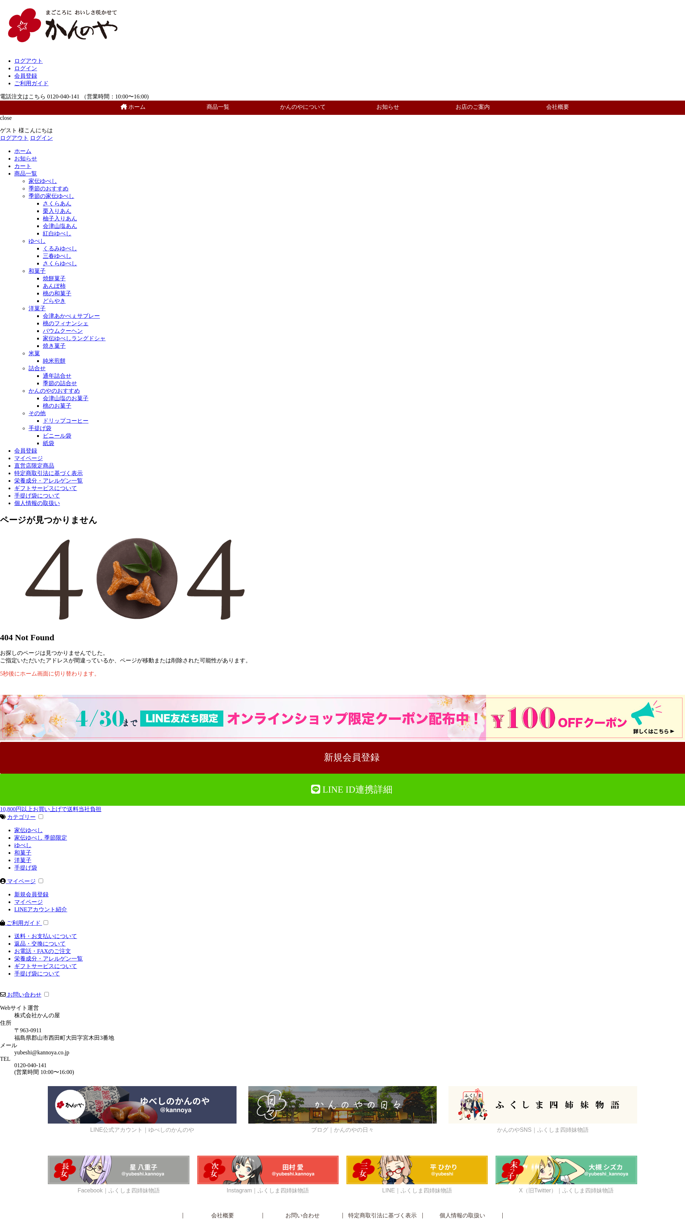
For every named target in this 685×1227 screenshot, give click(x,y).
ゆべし (37, 241)
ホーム (133, 107)
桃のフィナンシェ (65, 323)
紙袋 (48, 443)
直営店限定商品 (34, 466)
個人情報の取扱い (37, 503)
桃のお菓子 (57, 406)
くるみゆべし (60, 248)
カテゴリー (21, 817)
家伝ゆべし (43, 181)
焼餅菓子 (54, 278)
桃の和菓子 (57, 293)
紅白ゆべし (57, 233)
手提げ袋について (37, 496)
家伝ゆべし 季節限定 (40, 838)
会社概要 (557, 107)
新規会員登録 (31, 894)
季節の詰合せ (60, 383)
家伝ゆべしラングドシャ (74, 338)
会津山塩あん (60, 226)
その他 (37, 413)
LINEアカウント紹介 (40, 909)
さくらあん (57, 203)
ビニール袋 (57, 436)
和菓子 (37, 271)
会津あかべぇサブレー (71, 316)
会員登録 (25, 76)
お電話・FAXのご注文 (42, 951)
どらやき (54, 301)
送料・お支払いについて (45, 936)
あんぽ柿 (54, 286)
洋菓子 (37, 308)
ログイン (25, 68)
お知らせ (387, 107)
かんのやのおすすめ (54, 391)
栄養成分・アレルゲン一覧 (48, 481)
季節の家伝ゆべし (51, 196)
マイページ (28, 458)
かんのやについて (303, 107)
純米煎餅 (54, 361)
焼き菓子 (54, 346)
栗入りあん (57, 211)
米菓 (34, 353)
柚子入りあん (60, 218)
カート (22, 166)
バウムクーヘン (63, 331)
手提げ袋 (40, 428)
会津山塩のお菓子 (65, 398)
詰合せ (37, 368)
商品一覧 (218, 107)
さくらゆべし (60, 263)
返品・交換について (40, 944)
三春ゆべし (57, 256)
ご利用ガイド (31, 83)
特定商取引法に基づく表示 (48, 473)
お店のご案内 (473, 107)
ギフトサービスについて (45, 488)
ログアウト (28, 61)
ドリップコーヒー (65, 421)
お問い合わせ (23, 995)
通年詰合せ (57, 376)
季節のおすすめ (48, 188)
